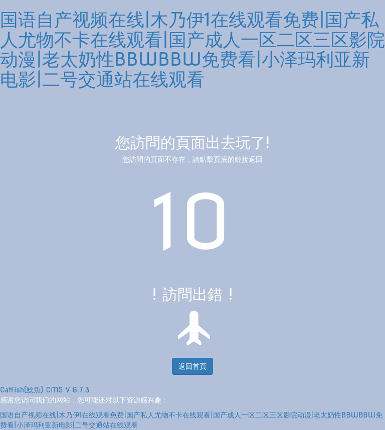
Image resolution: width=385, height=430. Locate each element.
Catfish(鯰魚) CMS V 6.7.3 (45, 390)
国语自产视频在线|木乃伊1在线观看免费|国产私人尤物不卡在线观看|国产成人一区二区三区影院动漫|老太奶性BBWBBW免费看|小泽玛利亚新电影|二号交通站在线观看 (192, 49)
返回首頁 (192, 366)
